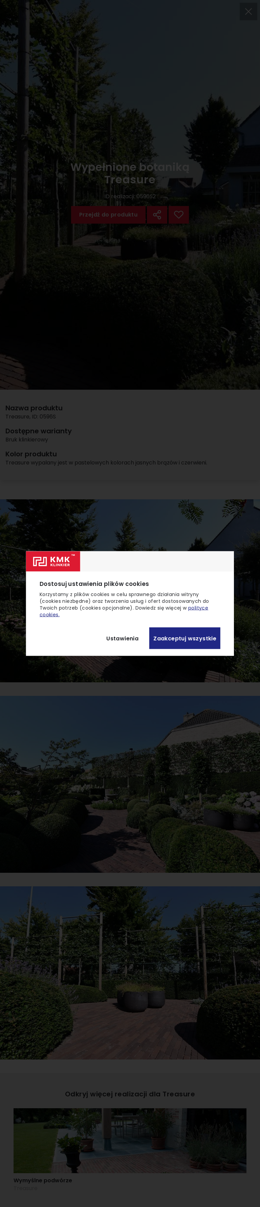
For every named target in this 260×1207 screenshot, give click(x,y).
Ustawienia (122, 638)
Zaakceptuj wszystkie (184, 638)
